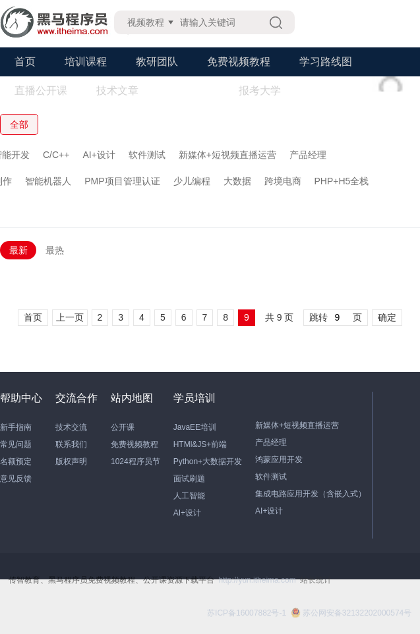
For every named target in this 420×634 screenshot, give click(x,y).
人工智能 (189, 495)
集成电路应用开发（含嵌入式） (310, 493)
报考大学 (260, 90)
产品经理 (307, 154)
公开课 (123, 427)
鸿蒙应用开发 (279, 459)
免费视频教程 (238, 61)
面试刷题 (189, 478)
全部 (19, 124)
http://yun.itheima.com (256, 580)
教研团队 (157, 61)
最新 (18, 250)
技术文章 (117, 90)
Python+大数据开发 (207, 461)
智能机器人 (48, 181)
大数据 (237, 181)
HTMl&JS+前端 (200, 444)
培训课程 (86, 61)
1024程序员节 (135, 461)
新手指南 (16, 427)
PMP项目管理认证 (122, 181)
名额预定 (16, 461)
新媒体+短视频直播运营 (227, 154)
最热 (54, 250)
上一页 (70, 317)
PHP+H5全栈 (342, 181)
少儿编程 (191, 181)
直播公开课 (41, 90)
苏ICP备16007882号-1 (246, 613)
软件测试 (147, 154)
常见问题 (16, 444)
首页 (25, 61)
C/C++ (56, 154)
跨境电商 (282, 181)
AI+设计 (98, 154)
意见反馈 (16, 478)
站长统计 (316, 580)
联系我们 (71, 444)
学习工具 (188, 90)
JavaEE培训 (194, 427)
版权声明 (71, 461)
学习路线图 (325, 61)
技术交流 (71, 427)
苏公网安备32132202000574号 (351, 613)
